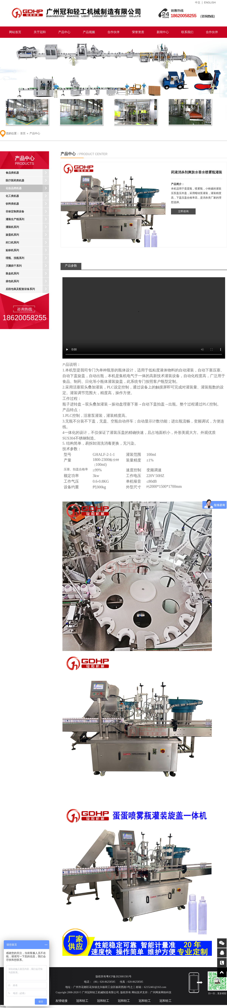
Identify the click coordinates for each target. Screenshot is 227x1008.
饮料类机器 (27, 204)
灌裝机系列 (27, 227)
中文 (197, 2)
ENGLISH (210, 2)
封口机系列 (27, 242)
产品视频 (89, 32)
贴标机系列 (27, 250)
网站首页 (15, 32)
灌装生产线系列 (27, 219)
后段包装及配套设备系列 (27, 289)
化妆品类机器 (27, 188)
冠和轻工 (82, 1000)
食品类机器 (27, 173)
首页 (23, 133)
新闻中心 (163, 32)
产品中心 (64, 32)
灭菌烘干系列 (27, 266)
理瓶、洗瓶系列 (27, 258)
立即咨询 (183, 211)
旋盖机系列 (27, 235)
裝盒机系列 (27, 273)
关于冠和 (40, 32)
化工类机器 (27, 196)
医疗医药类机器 (27, 180)
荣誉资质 (138, 32)
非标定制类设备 (27, 211)
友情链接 (61, 1000)
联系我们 (187, 32)
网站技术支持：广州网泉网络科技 (151, 992)
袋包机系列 (27, 281)
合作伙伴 (113, 32)
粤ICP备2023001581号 (118, 976)
